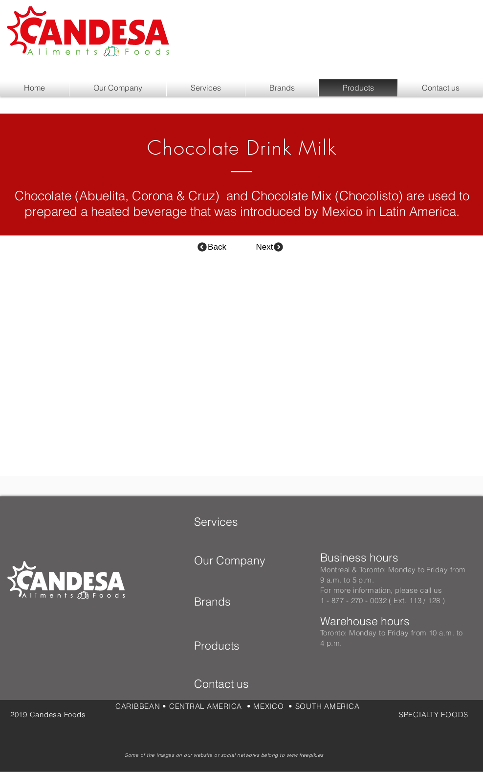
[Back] (211, 247)
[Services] (216, 522)
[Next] (270, 247)
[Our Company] (241, 560)
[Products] (225, 646)
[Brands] (227, 602)
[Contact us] (233, 684)
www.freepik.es (305, 755)
